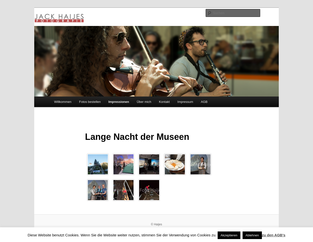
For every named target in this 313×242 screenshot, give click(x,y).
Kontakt (164, 102)
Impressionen (118, 102)
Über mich (144, 102)
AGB (204, 102)
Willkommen (62, 102)
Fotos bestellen (90, 102)
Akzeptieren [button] (229, 235)
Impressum (185, 102)
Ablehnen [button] (252, 235)
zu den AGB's (273, 235)
